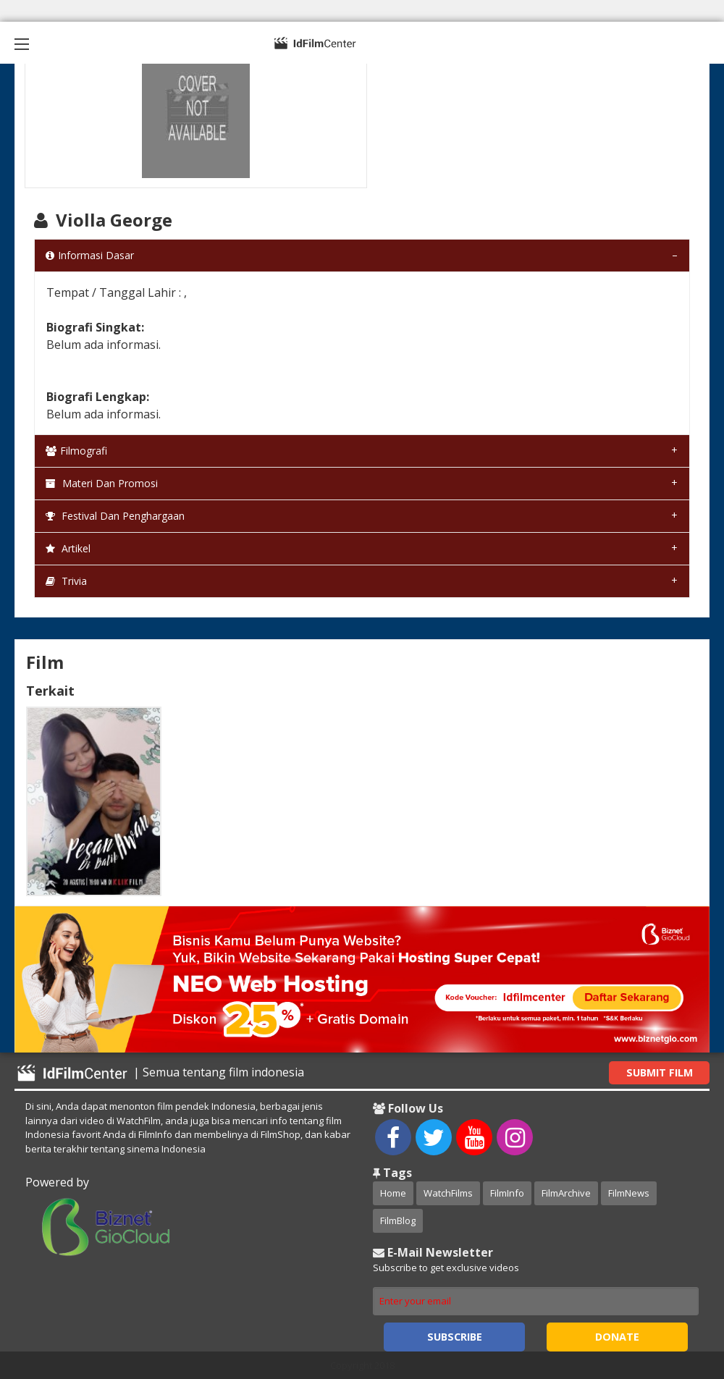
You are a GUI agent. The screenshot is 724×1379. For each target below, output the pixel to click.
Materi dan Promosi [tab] (102, 483)
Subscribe (454, 1337)
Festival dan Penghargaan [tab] (115, 516)
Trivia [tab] (66, 581)
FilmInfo (507, 1192)
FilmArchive (566, 1192)
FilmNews (628, 1192)
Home (393, 1192)
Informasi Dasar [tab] (90, 255)
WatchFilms (448, 1192)
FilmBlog (398, 1220)
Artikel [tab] (68, 548)
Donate (617, 1337)
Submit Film (659, 1072)
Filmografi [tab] (76, 450)
